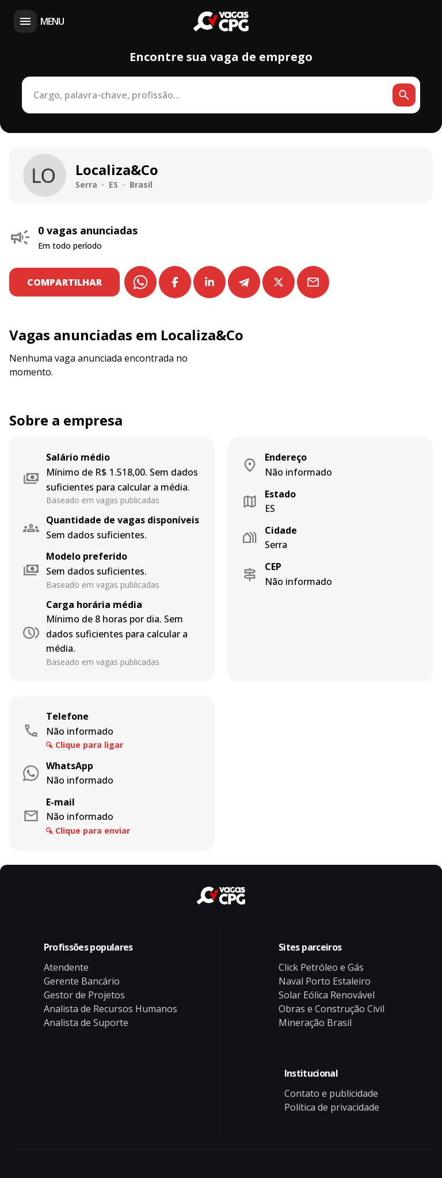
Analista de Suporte (86, 1022)
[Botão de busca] (404, 95)
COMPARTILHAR (65, 282)
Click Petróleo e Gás (321, 967)
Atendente (66, 967)
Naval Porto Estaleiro (325, 981)
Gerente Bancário (82, 981)
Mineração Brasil (315, 1022)
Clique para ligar (89, 744)
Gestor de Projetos (84, 995)
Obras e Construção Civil (331, 1008)
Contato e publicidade (331, 1093)
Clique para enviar (92, 830)
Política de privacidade (331, 1107)
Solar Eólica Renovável (327, 995)
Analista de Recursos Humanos (110, 1008)
